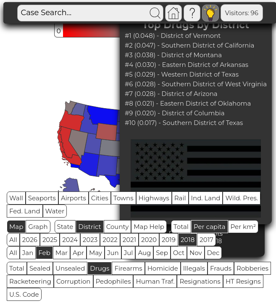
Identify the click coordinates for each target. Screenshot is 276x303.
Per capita (210, 227)
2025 (49, 240)
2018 (188, 240)
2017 (206, 240)
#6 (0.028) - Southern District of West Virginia (196, 84)
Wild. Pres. (241, 198)
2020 (149, 240)
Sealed (39, 268)
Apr (78, 253)
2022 (110, 240)
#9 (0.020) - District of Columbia (175, 113)
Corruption (73, 281)
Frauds (220, 268)
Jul (128, 253)
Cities (99, 198)
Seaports (42, 198)
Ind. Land (206, 198)
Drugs (99, 268)
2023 (90, 240)
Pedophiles (113, 281)
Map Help (149, 227)
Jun (113, 253)
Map (16, 227)
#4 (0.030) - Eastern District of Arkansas (186, 65)
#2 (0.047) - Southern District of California (190, 45)
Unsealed (70, 268)
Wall (16, 198)
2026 (29, 240)
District (89, 227)
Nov (195, 253)
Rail (180, 198)
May (95, 253)
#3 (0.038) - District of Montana (173, 55)
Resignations (200, 281)
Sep (162, 253)
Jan (28, 253)
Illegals (194, 268)
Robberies (252, 268)
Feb (44, 253)
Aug (144, 253)
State (65, 227)
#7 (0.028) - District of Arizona (171, 94)
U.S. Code (24, 294)
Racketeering (30, 281)
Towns (123, 198)
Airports (73, 198)
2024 (70, 240)
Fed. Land (24, 211)
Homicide (162, 268)
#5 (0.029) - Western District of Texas (182, 74)
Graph (37, 227)
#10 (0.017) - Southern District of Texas (184, 123)
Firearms (128, 268)
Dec (213, 253)
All (13, 240)
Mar (61, 253)
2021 (129, 240)
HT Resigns (243, 281)
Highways (154, 198)
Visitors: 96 (241, 13)
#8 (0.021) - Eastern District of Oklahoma (188, 103)
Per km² (243, 227)
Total (181, 227)
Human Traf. (155, 281)
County (117, 227)
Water (55, 211)
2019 (169, 240)
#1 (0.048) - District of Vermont (173, 36)
